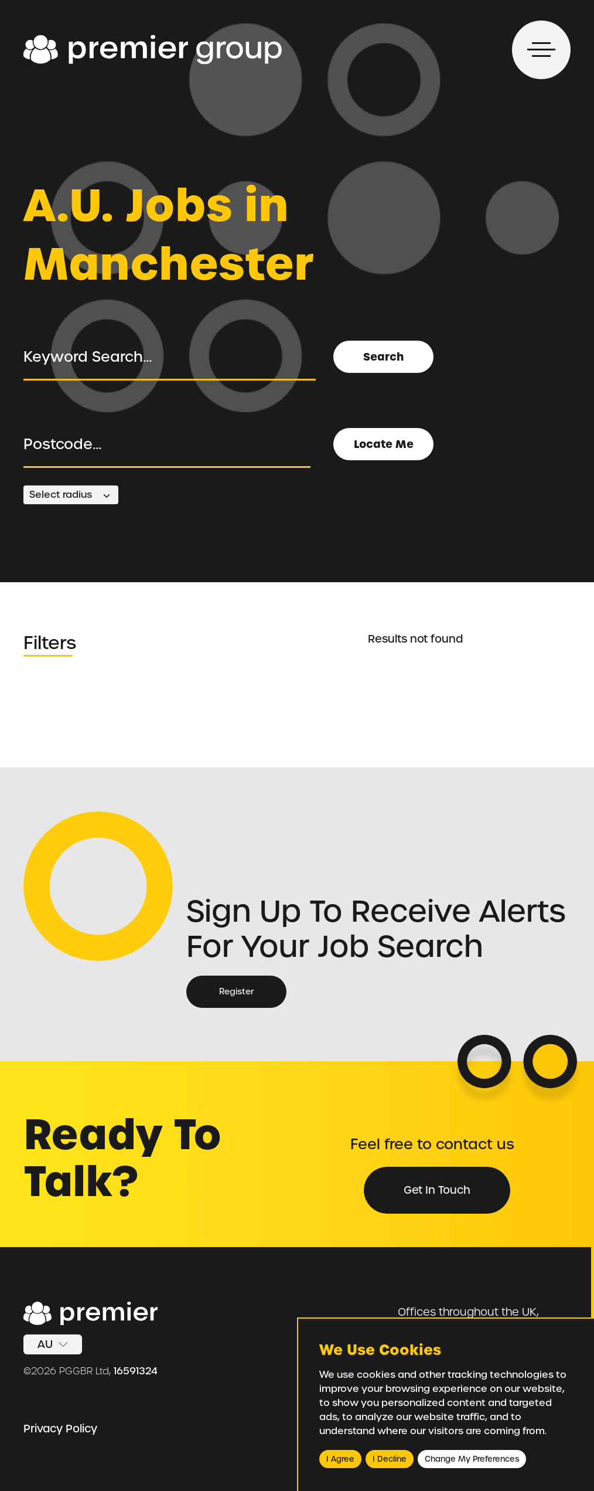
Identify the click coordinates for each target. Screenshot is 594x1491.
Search (383, 356)
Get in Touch (437, 1190)
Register (236, 991)
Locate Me (384, 444)
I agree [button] (340, 1459)
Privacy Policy (60, 1428)
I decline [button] (390, 1459)
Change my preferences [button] (472, 1459)
